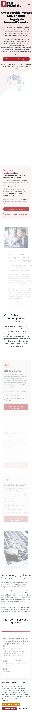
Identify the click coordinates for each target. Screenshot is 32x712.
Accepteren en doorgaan (11, 704)
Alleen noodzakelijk (9, 708)
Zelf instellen (22, 708)
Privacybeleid (6, 700)
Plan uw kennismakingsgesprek (16, 59)
